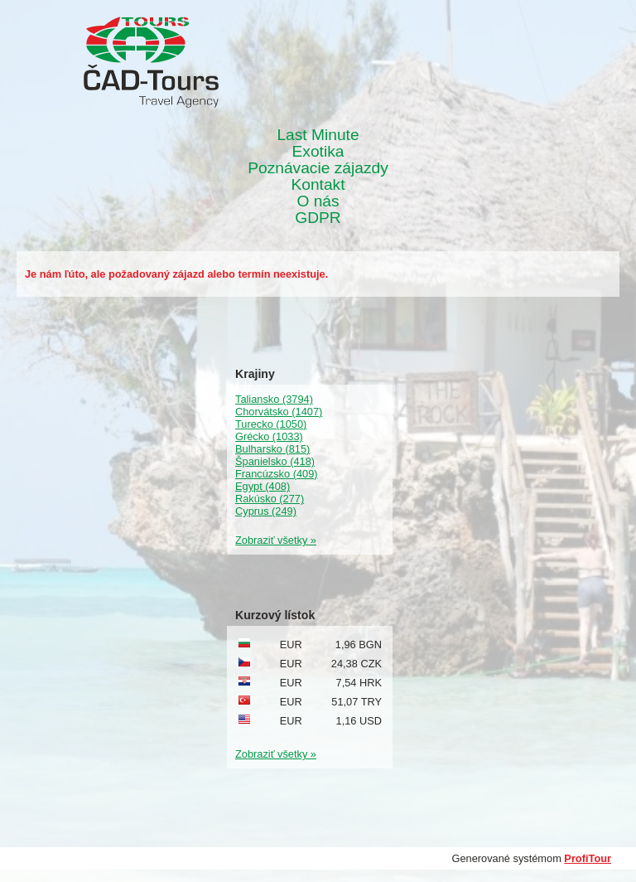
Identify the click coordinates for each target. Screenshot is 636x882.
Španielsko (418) (275, 461)
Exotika (318, 151)
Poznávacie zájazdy (318, 168)
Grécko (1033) (269, 436)
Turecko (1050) (270, 424)
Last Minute (318, 135)
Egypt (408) (262, 486)
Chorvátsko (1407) (278, 411)
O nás (317, 201)
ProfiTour (587, 858)
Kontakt (317, 185)
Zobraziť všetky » (275, 540)
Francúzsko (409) (276, 474)
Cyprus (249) (265, 511)
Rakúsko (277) (269, 498)
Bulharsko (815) (272, 449)
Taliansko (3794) (274, 399)
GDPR (317, 218)
